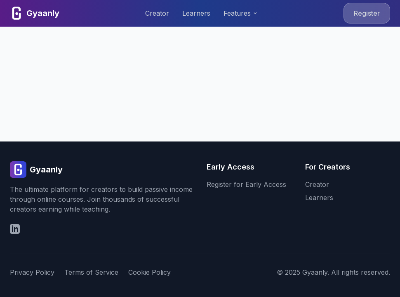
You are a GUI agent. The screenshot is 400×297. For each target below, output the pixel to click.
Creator (157, 13)
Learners (196, 13)
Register (367, 13)
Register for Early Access (246, 184)
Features (241, 13)
